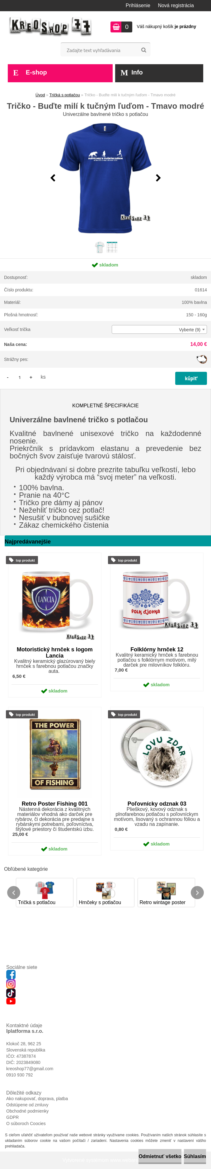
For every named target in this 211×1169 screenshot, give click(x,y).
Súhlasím (195, 1156)
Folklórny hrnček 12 (156, 649)
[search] (143, 50)
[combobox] (159, 329)
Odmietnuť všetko (159, 1156)
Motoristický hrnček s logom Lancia (55, 652)
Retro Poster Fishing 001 (55, 804)
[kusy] (19, 377)
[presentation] (52, 178)
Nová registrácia (176, 5)
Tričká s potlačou (64, 95)
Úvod (40, 95)
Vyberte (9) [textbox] (189, 329)
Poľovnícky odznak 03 (157, 804)
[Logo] (50, 26)
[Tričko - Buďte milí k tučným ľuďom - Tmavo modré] (105, 178)
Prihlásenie (138, 5)
